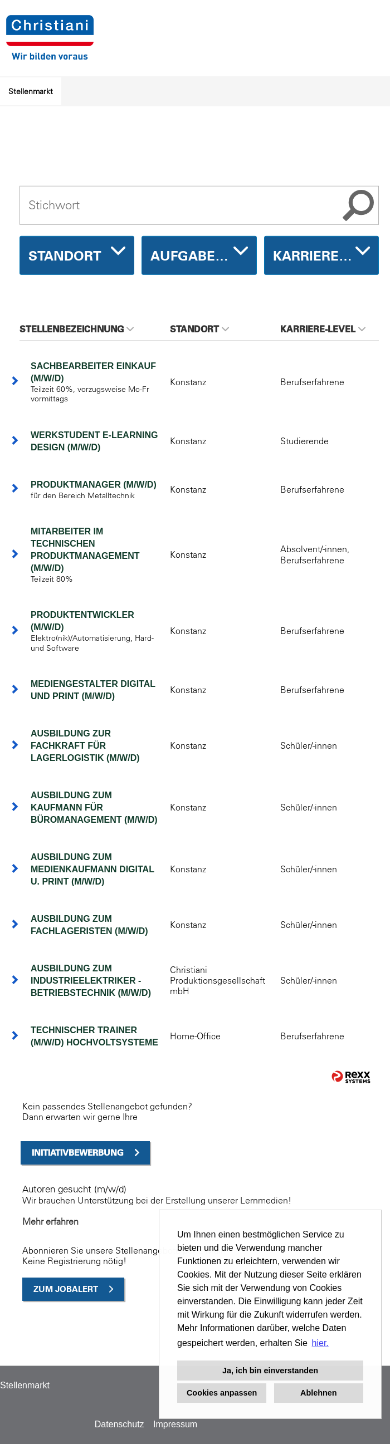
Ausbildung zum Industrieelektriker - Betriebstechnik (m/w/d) (91, 981)
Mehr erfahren (50, 1221)
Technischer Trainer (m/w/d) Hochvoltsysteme (94, 1036)
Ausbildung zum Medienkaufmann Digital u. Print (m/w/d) (92, 869)
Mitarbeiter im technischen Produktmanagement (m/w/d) (85, 550)
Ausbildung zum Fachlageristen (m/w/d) (89, 925)
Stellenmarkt (30, 91)
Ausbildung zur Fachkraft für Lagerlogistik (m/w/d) (85, 746)
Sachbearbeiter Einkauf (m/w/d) (93, 372)
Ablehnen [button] (318, 1392)
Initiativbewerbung (78, 1152)
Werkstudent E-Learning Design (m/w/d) (94, 441)
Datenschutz (119, 1424)
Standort (199, 329)
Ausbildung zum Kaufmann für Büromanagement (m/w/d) (94, 807)
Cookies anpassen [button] (222, 1392)
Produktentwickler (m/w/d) (82, 621)
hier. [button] (320, 1343)
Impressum (175, 1424)
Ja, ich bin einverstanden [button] (270, 1370)
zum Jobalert (65, 1289)
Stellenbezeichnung (77, 329)
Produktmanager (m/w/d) (94, 484)
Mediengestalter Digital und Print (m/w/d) (93, 690)
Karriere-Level (322, 329)
